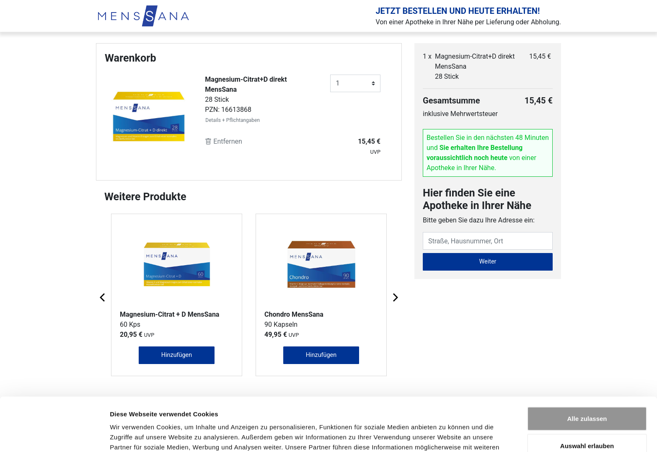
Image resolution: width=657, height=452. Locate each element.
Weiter (488, 261)
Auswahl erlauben (587, 397)
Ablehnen (587, 424)
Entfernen (223, 141)
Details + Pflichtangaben (232, 120)
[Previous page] (103, 297)
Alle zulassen (587, 369)
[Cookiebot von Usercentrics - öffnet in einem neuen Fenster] (54, 435)
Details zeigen (445, 435)
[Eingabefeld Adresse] (488, 241)
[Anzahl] (355, 83)
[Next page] (394, 297)
